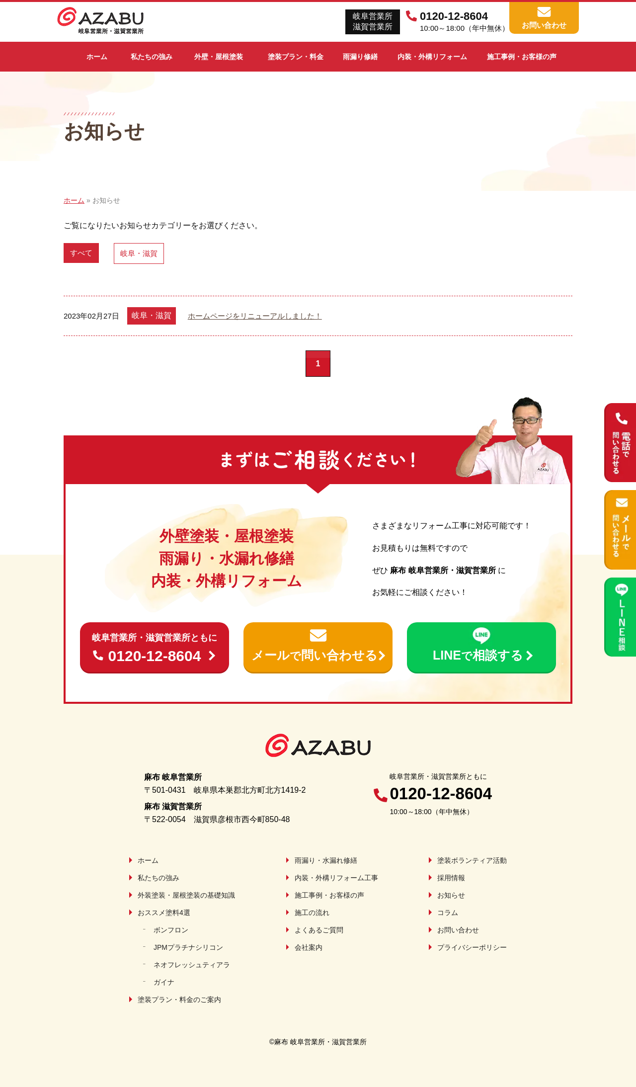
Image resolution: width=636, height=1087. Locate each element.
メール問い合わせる (314, 655)
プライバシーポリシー (472, 947)
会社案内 (308, 947)
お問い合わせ (458, 930)
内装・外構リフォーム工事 (336, 878)
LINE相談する (478, 655)
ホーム (148, 860)
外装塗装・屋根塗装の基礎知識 (186, 895)
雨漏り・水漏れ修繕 (326, 860)
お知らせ (451, 895)
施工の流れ (312, 913)
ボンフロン (171, 930)
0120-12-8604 (154, 647)
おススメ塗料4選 (164, 913)
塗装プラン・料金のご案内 (179, 999)
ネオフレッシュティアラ (192, 965)
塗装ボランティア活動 (472, 860)
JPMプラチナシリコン (188, 947)
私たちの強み (158, 878)
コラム (447, 913)
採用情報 (451, 878)
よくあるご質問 (319, 930)
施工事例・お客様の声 (329, 895)
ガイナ (164, 982)
